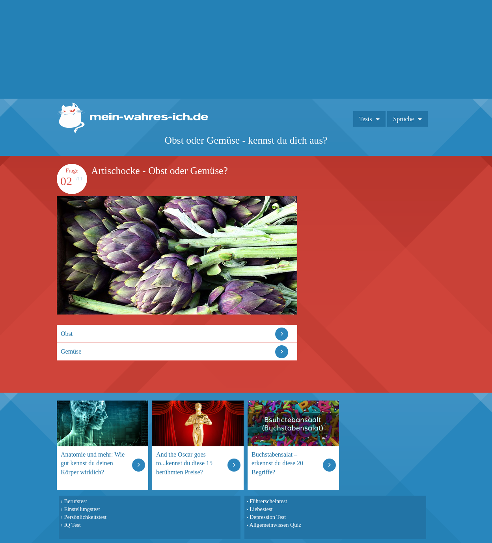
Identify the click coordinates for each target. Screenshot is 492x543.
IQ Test (72, 525)
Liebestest (261, 509)
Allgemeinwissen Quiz (275, 525)
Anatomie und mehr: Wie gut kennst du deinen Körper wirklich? (93, 463)
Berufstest (75, 501)
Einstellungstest (82, 509)
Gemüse (71, 351)
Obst (67, 333)
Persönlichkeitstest (85, 517)
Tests (365, 119)
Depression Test (268, 517)
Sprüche (403, 119)
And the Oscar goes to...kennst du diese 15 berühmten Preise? (184, 463)
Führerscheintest (268, 501)
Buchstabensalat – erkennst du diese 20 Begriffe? (277, 463)
